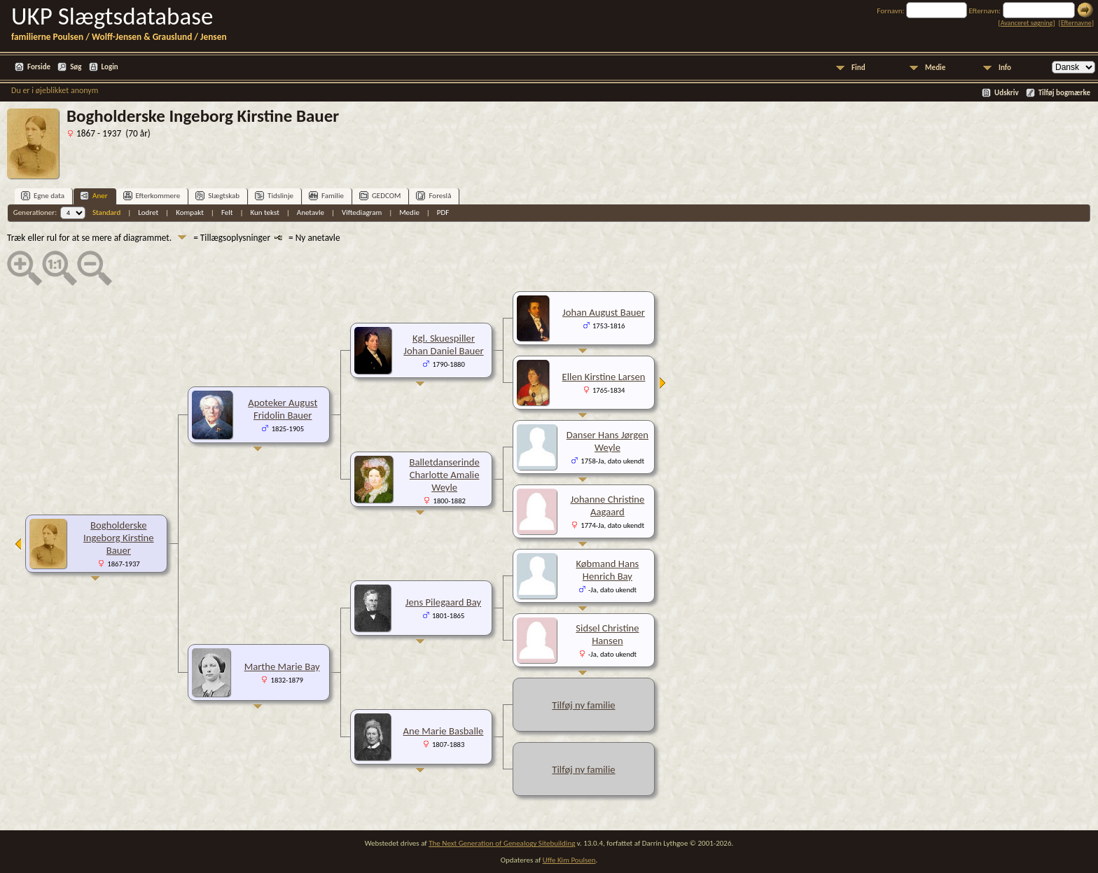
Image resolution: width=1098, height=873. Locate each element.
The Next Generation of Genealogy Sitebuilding (502, 843)
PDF (443, 212)
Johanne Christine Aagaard (608, 505)
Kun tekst (264, 212)
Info (1005, 67)
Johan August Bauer (603, 312)
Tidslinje (274, 195)
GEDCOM (380, 195)
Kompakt (190, 212)
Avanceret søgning (1027, 22)
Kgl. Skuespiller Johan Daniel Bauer (443, 344)
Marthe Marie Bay (282, 666)
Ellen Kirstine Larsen (604, 376)
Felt (227, 212)
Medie (935, 67)
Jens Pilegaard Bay (443, 602)
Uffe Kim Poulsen (569, 860)
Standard (106, 212)
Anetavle (310, 212)
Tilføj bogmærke (1064, 92)
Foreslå (433, 195)
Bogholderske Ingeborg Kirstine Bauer (118, 538)
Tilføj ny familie (583, 705)
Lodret (148, 212)
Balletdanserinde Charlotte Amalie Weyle (444, 475)
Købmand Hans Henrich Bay (607, 569)
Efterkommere (152, 195)
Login (110, 66)
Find (859, 67)
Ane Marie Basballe (443, 731)
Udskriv (1006, 92)
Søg (75, 66)
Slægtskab (217, 195)
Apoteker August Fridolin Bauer (282, 408)
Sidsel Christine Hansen (607, 634)
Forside (38, 66)
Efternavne (1076, 22)
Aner (93, 195)
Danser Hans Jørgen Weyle (607, 441)
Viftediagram (362, 212)
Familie (326, 195)
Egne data (42, 195)
